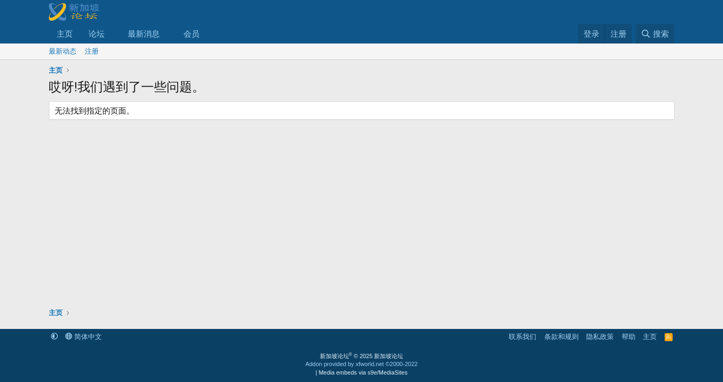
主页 (65, 33)
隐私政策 (600, 337)
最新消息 (144, 33)
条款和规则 (561, 337)
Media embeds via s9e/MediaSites (363, 372)
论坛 (96, 33)
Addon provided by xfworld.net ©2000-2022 (362, 364)
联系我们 (522, 337)
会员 (191, 33)
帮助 (628, 337)
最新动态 (62, 51)
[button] (112, 34)
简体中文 (83, 337)
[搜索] (654, 34)
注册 (92, 51)
